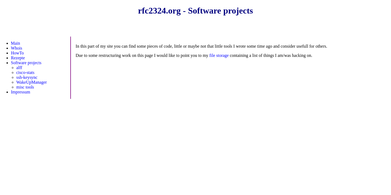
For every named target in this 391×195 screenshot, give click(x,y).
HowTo (17, 53)
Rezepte (18, 58)
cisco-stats (25, 72)
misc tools (25, 87)
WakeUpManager (31, 82)
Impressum (20, 92)
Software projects (26, 62)
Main (15, 43)
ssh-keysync (26, 77)
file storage (219, 55)
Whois (16, 48)
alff (19, 67)
